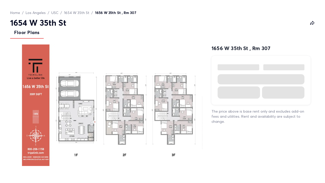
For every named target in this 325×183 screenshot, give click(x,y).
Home (15, 12)
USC (54, 12)
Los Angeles (36, 12)
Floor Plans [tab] (27, 32)
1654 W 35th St (76, 12)
